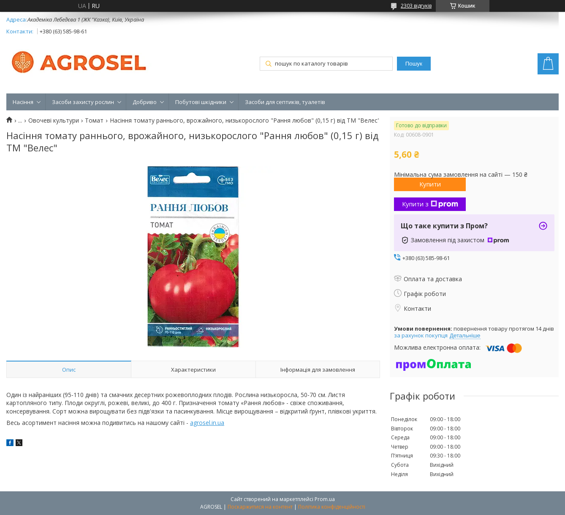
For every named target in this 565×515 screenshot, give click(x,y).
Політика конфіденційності (331, 506)
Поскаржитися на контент (260, 506)
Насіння (23, 102)
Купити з (430, 204)
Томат (94, 120)
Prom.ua (325, 499)
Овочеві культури (53, 120)
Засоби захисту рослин (83, 102)
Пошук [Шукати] (413, 63)
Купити (430, 184)
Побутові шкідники (200, 102)
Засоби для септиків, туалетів (285, 102)
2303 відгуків (416, 5)
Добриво (145, 102)
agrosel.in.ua (207, 423)
